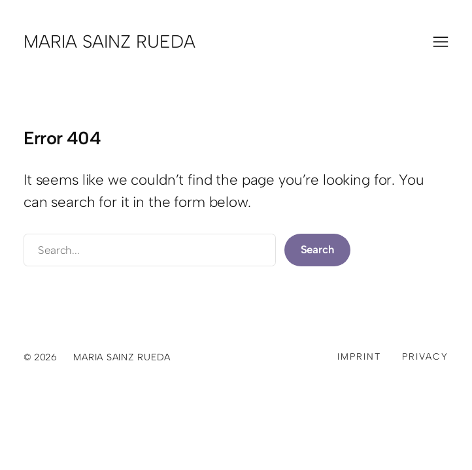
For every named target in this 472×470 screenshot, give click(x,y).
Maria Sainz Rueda (109, 41)
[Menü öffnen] (440, 42)
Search (318, 249)
